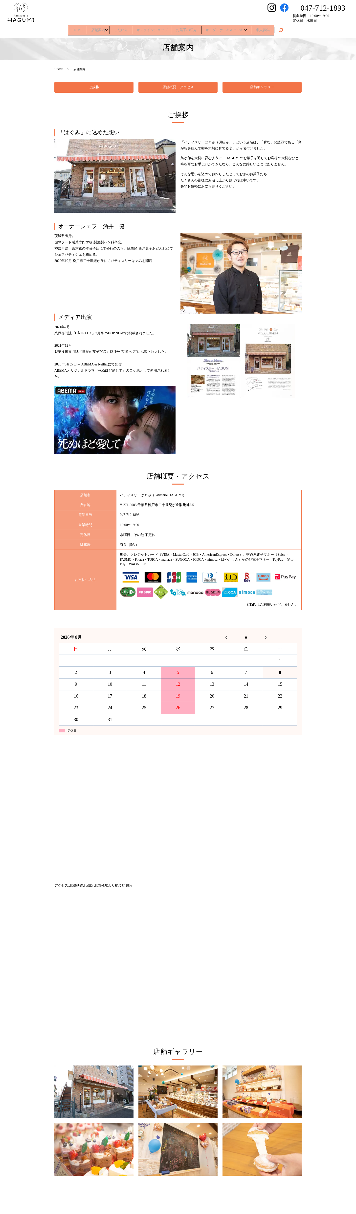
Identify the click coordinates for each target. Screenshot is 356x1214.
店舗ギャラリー (262, 87)
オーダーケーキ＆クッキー (232, 28)
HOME (67, 28)
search (293, 28)
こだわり (118, 28)
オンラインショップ (152, 28)
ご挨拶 (94, 87)
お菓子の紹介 (189, 28)
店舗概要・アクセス (178, 87)
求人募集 (273, 28)
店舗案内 (91, 28)
